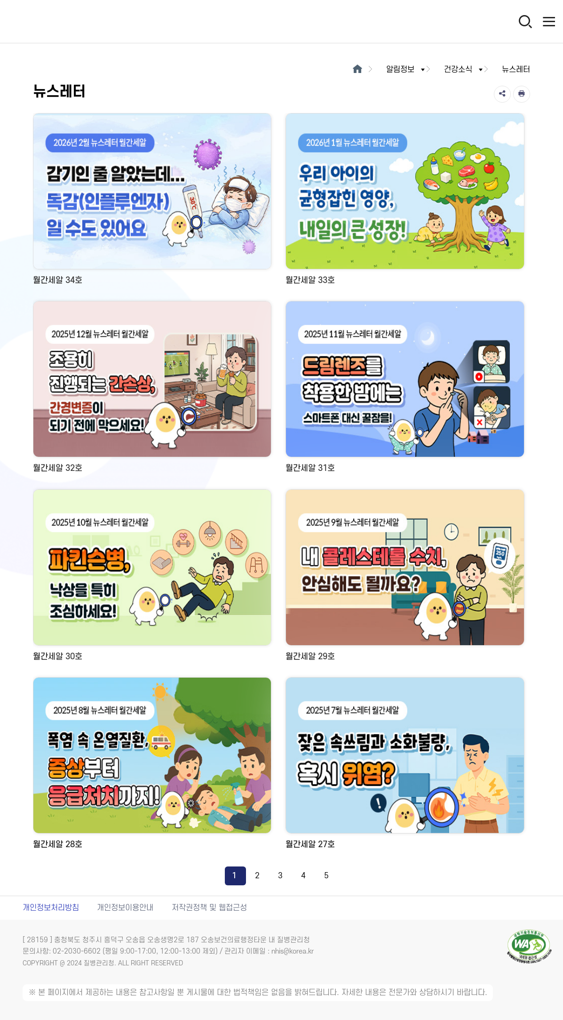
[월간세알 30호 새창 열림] (152, 578)
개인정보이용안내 (125, 908)
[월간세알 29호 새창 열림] (404, 578)
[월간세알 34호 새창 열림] (152, 202)
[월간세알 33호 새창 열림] (404, 202)
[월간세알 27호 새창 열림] (404, 766)
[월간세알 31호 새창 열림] (404, 390)
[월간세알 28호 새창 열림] (152, 766)
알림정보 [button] (406, 69)
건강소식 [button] (464, 69)
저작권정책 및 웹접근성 (209, 908)
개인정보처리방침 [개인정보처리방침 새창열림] (51, 908)
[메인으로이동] (357, 70)
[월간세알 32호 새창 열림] (152, 390)
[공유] (502, 94)
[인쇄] (521, 94)
